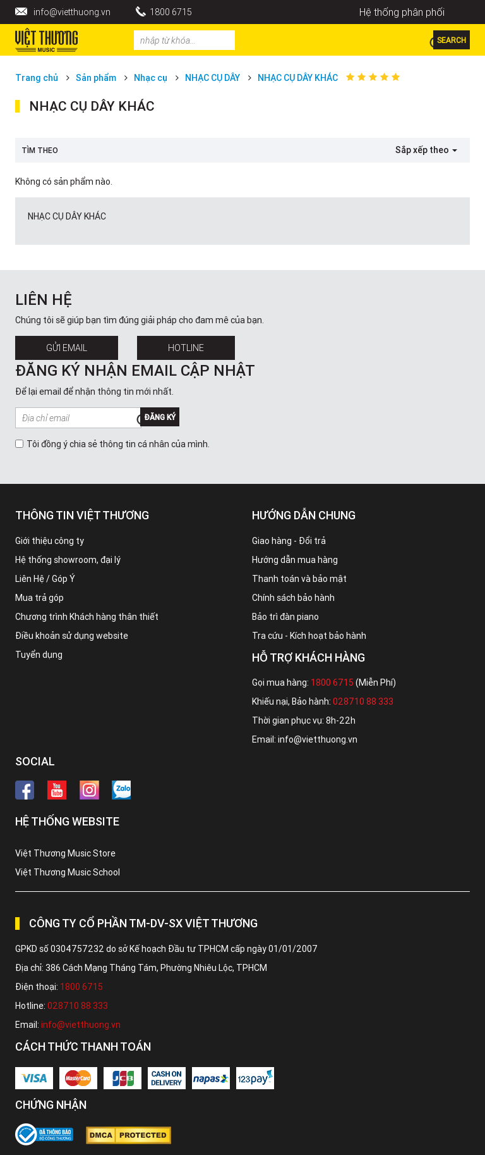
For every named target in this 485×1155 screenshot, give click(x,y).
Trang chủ (36, 77)
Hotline (186, 348)
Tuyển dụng (39, 654)
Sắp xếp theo (426, 150)
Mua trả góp (39, 597)
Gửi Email (66, 348)
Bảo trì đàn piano (285, 616)
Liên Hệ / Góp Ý (45, 578)
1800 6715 (171, 12)
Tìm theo (39, 150)
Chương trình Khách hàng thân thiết (87, 616)
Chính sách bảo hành (293, 597)
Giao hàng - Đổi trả (289, 541)
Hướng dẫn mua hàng (295, 559)
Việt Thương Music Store (65, 853)
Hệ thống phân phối (402, 12)
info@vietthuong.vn (72, 12)
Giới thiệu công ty (49, 541)
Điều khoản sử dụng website (71, 635)
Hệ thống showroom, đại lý (68, 559)
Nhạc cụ (150, 77)
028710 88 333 (363, 701)
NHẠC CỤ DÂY (212, 77)
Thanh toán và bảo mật (299, 578)
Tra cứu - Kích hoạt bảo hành (309, 635)
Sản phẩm (96, 77)
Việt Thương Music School (67, 872)
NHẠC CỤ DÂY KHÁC (298, 77)
